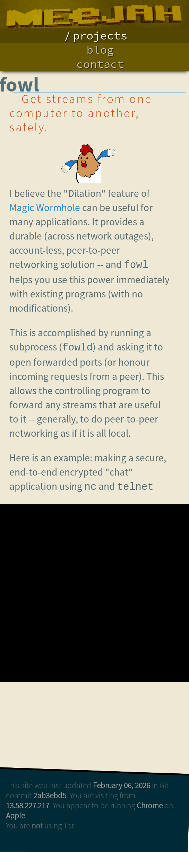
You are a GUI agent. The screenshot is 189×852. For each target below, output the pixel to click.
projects (100, 35)
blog (100, 50)
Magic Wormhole (44, 207)
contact (100, 64)
